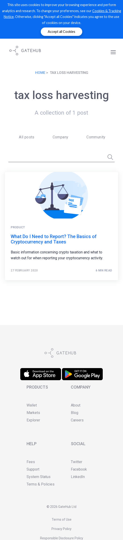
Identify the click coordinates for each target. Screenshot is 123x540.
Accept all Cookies (61, 32)
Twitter (76, 462)
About (75, 405)
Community (96, 137)
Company (60, 137)
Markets (33, 412)
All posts (26, 137)
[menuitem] (25, 137)
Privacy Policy (61, 529)
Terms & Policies (41, 484)
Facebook (79, 469)
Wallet (32, 405)
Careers (77, 420)
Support (33, 469)
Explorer (33, 420)
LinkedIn (78, 477)
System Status (39, 477)
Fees (31, 462)
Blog (74, 412)
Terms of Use (62, 519)
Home (40, 73)
